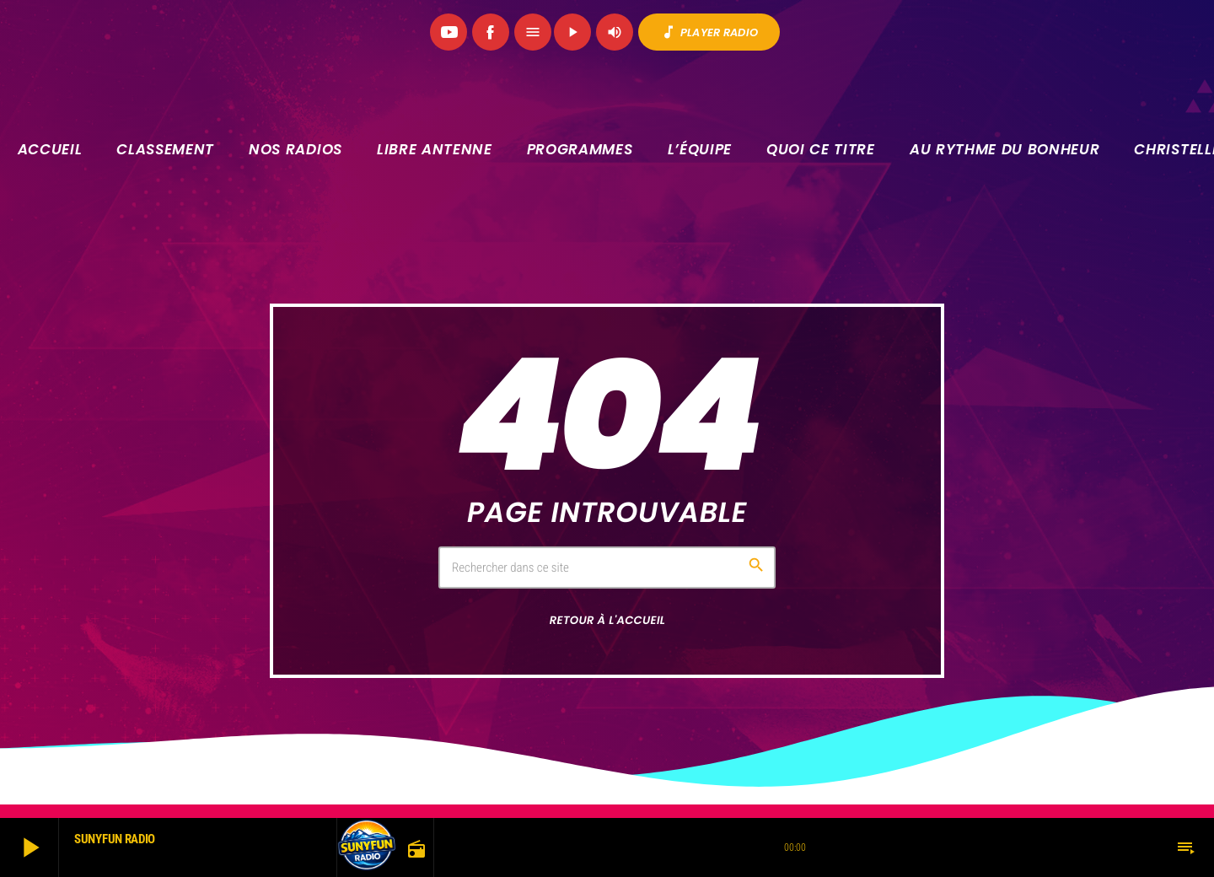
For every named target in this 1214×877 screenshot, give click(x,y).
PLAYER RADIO (709, 32)
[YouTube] (448, 32)
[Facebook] (490, 32)
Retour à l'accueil (607, 620)
